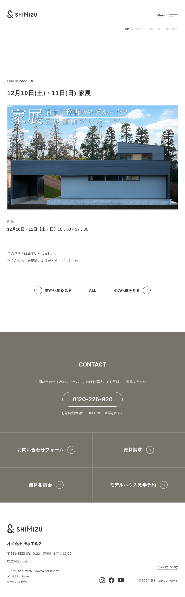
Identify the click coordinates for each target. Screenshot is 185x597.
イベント (136, 29)
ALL (92, 291)
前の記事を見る (58, 291)
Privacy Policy (167, 566)
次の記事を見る (126, 291)
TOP (126, 29)
